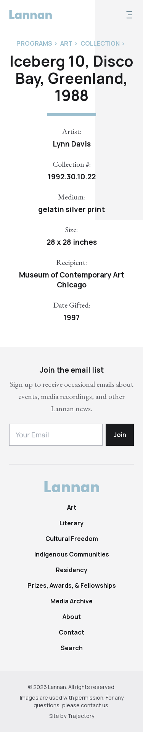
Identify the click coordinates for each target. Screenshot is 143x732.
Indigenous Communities (71, 554)
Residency (71, 570)
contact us (94, 705)
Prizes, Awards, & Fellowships (71, 585)
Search (72, 648)
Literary (71, 523)
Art (71, 507)
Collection (100, 43)
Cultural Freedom (71, 538)
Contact (71, 632)
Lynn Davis (72, 144)
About (72, 616)
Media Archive (71, 601)
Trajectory (80, 715)
